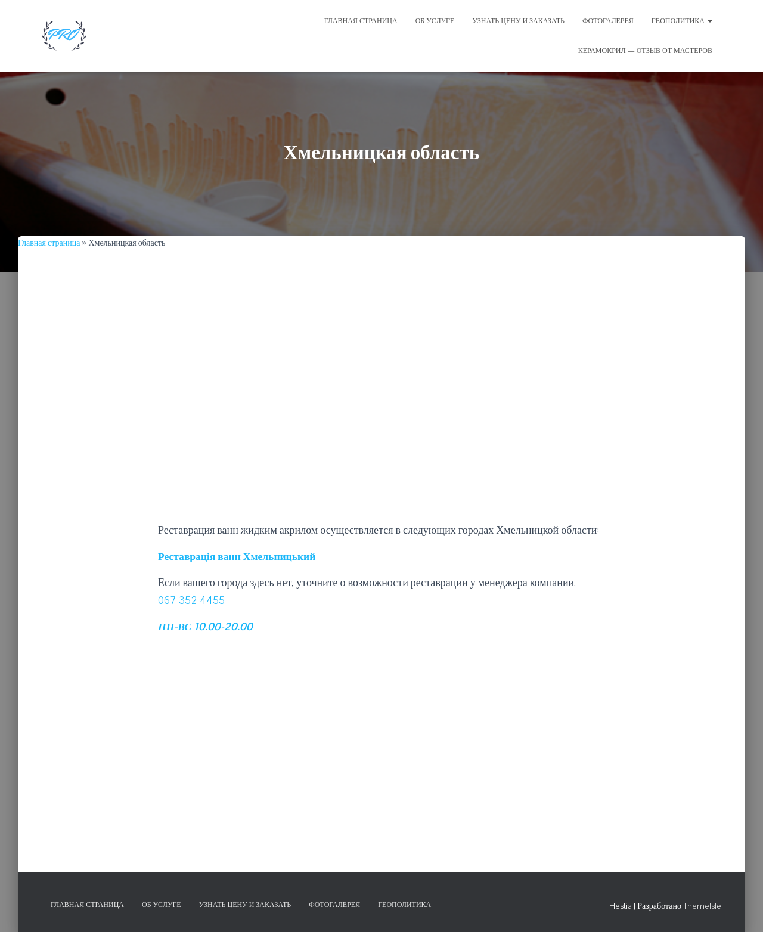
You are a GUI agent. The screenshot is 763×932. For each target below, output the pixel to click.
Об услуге (161, 904)
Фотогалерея (334, 904)
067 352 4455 (192, 599)
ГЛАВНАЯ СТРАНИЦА (361, 21)
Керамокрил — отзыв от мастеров (645, 50)
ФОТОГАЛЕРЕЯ (608, 21)
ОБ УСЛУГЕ (435, 21)
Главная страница (49, 242)
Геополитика (682, 21)
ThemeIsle (702, 905)
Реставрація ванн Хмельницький (239, 556)
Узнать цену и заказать (245, 904)
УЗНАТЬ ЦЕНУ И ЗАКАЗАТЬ (518, 21)
